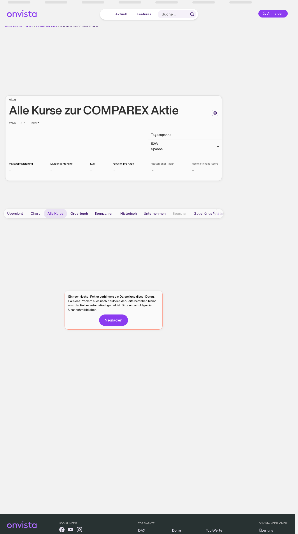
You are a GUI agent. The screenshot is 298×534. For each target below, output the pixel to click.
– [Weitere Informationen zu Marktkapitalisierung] (10, 170)
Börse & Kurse (13, 26)
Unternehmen (155, 213)
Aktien (29, 26)
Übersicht (15, 213)
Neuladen (114, 320)
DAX (141, 530)
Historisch (128, 213)
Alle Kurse (55, 213)
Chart (35, 213)
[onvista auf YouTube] (70, 530)
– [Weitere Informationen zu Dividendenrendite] (51, 170)
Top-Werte (214, 530)
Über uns (266, 530)
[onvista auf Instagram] (79, 530)
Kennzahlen (104, 213)
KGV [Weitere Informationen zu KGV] (93, 163)
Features (144, 14)
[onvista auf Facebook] (62, 530)
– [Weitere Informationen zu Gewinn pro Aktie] (114, 170)
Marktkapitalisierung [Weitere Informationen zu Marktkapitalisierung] (21, 163)
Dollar (176, 530)
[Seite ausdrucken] (215, 113)
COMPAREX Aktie (46, 26)
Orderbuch (79, 213)
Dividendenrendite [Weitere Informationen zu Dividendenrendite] (61, 163)
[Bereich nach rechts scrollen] (218, 213)
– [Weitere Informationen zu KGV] (91, 170)
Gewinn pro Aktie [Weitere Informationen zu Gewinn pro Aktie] (123, 163)
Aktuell (121, 14)
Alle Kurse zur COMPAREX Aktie (79, 26)
